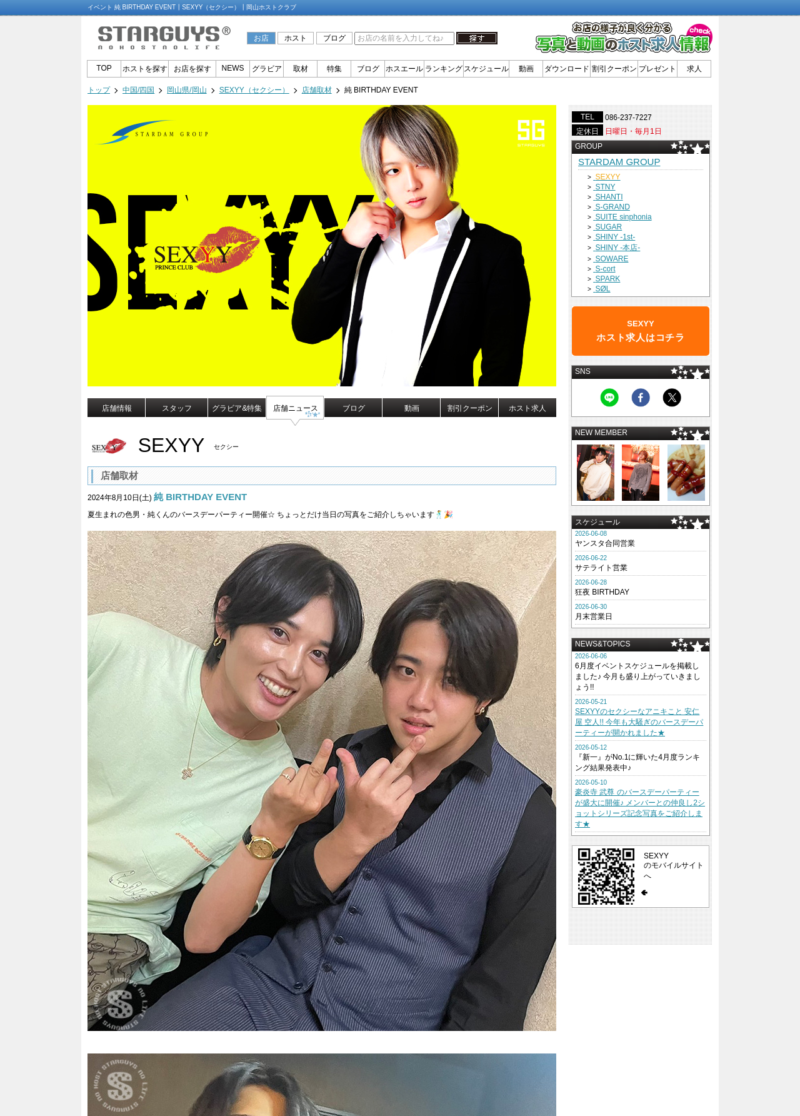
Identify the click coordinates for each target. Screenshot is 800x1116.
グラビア (267, 68)
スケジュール (486, 68)
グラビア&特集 (237, 408)
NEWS (233, 68)
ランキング (443, 68)
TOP (103, 68)
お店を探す (192, 68)
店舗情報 (117, 408)
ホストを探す (145, 68)
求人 (694, 68)
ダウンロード (566, 68)
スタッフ (177, 408)
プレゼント (657, 68)
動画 (526, 68)
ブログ (334, 38)
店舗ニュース (295, 408)
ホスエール (404, 68)
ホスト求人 (527, 408)
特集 (334, 68)
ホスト (295, 38)
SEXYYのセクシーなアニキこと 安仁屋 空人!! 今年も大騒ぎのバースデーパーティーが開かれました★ (639, 722)
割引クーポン (614, 68)
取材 (300, 68)
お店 (261, 38)
